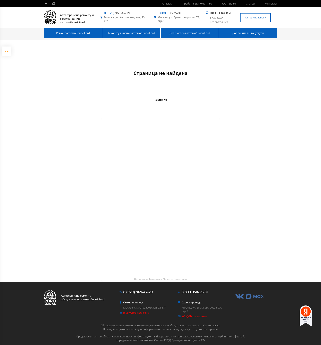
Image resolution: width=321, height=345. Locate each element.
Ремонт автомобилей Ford (73, 33)
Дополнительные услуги (248, 33)
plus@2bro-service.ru (136, 312)
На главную (160, 99)
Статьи (250, 3)
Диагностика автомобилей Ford (190, 33)
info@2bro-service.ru (194, 316)
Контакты (271, 3)
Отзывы (167, 3)
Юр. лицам (229, 3)
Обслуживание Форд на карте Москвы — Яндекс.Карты (160, 279)
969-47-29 (117, 13)
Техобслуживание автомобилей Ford (131, 33)
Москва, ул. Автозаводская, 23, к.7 (124, 19)
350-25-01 (170, 13)
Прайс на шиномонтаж (197, 3)
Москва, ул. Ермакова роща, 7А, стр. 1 (179, 19)
